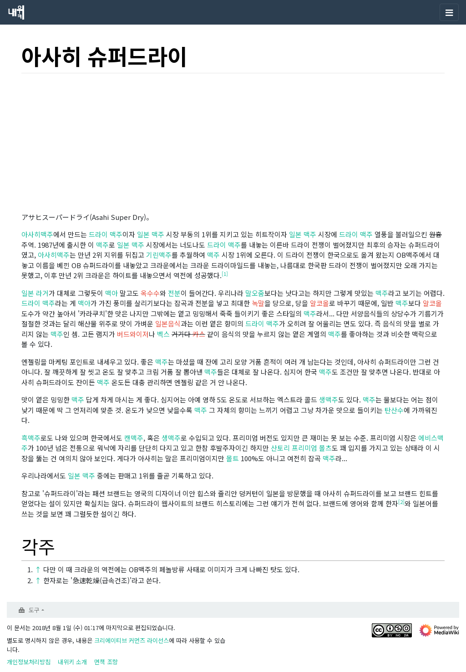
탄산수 (394, 410)
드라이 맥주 (105, 234)
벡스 (163, 334)
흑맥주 (31, 438)
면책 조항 (106, 661)
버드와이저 (133, 334)
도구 (34, 610)
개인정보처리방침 (29, 661)
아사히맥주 (37, 234)
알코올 (319, 303)
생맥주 (328, 399)
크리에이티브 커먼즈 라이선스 (131, 640)
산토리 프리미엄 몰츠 (301, 448)
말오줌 (254, 293)
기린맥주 (159, 255)
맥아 (111, 293)
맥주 (158, 234)
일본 (143, 234)
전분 (174, 293)
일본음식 (168, 323)
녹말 (258, 303)
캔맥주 (133, 438)
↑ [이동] (38, 569)
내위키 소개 (72, 661)
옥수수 (150, 293)
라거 (42, 293)
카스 (198, 334)
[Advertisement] (233, 144)
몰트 (232, 458)
